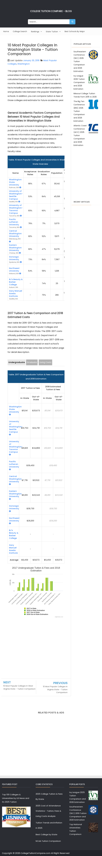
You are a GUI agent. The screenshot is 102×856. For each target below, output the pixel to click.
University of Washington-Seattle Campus (16, 195)
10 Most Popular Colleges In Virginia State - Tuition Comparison (55, 689)
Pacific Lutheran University (14, 222)
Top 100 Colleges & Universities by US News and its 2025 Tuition (15, 798)
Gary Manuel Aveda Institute (15, 293)
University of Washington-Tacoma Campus (16, 209)
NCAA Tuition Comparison (48, 841)
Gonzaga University (14, 258)
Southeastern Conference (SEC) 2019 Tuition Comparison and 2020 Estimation (78, 813)
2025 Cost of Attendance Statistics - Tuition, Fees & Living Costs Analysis (48, 810)
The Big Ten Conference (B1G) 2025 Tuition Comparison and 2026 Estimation (79, 111)
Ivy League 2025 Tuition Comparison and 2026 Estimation (79, 82)
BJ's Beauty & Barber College (13, 534)
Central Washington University (15, 233)
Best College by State (46, 834)
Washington (23, 63)
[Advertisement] (36, 648)
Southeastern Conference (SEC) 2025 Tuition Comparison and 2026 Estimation (80, 61)
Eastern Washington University (15, 248)
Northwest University (14, 269)
